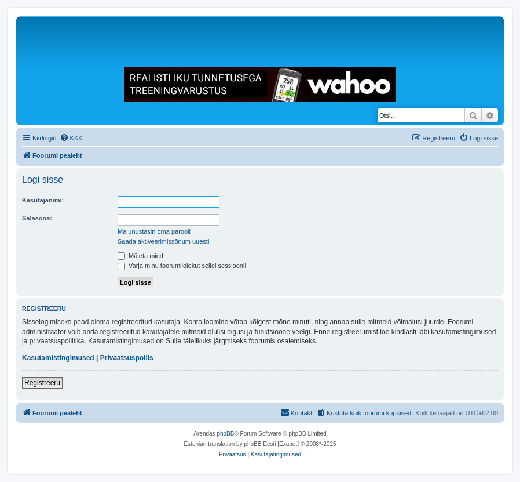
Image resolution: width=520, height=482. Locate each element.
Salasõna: (37, 218)
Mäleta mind (140, 255)
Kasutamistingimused (58, 358)
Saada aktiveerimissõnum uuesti (163, 241)
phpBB (225, 433)
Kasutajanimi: (43, 200)
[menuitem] (71, 138)
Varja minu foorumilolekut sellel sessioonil (182, 265)
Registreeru (42, 383)
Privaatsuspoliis (126, 358)
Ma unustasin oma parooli (154, 231)
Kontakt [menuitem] (296, 412)
